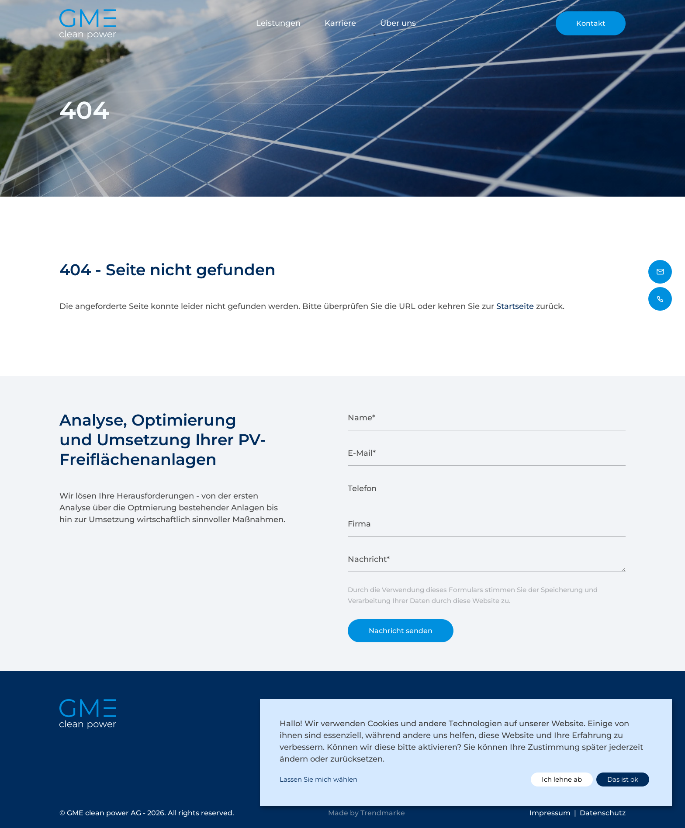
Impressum (550, 813)
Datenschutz (603, 813)
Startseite (515, 306)
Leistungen (278, 23)
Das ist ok (622, 779)
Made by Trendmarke (366, 813)
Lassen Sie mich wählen (318, 779)
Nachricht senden (400, 632)
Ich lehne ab (562, 779)
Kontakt (590, 23)
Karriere (340, 23)
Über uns (398, 23)
